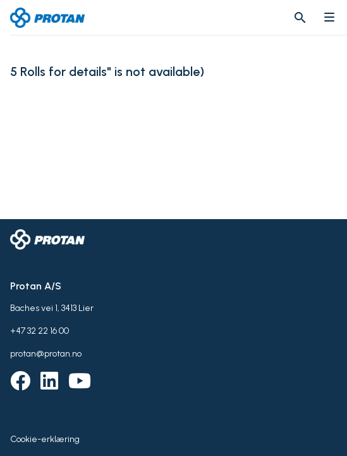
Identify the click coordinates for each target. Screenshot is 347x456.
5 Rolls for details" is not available (105, 72)
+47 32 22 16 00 (39, 331)
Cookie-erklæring (45, 439)
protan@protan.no (46, 353)
